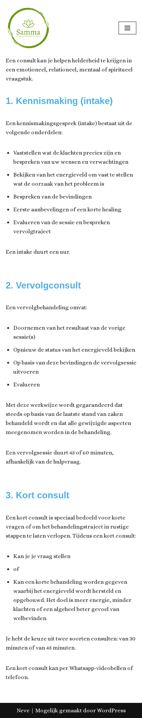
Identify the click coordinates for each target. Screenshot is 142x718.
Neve (23, 710)
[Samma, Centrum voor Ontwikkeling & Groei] (28, 28)
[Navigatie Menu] (127, 28)
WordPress (111, 710)
